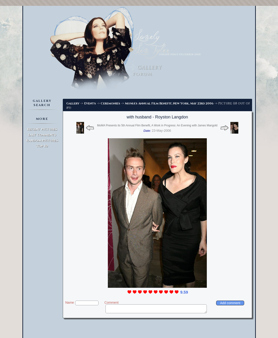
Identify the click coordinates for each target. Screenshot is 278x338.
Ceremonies (110, 103)
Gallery (72, 103)
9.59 (184, 292)
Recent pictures (42, 129)
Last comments (42, 135)
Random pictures (42, 140)
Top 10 (42, 146)
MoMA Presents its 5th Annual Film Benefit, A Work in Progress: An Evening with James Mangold (157, 125)
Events (90, 103)
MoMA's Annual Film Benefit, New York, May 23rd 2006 (169, 103)
